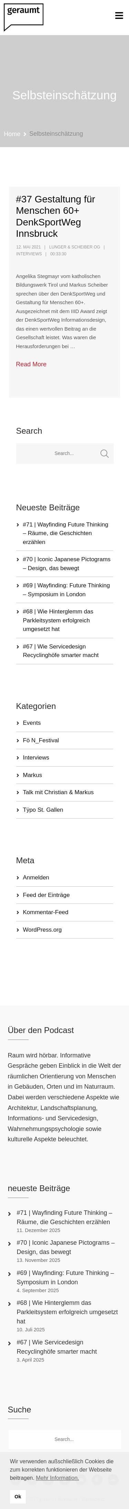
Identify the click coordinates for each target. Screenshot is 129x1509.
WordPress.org (42, 930)
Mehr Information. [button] (57, 1478)
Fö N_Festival (41, 740)
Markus (32, 775)
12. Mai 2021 (28, 247)
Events (32, 723)
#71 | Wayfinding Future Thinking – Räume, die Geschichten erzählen (65, 533)
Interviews (29, 254)
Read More (31, 364)
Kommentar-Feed (45, 912)
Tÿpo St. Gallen (43, 810)
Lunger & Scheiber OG (74, 247)
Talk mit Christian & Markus (58, 792)
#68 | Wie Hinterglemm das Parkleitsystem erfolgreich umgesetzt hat (58, 620)
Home (12, 134)
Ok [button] (17, 1496)
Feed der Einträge (46, 895)
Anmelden (36, 877)
